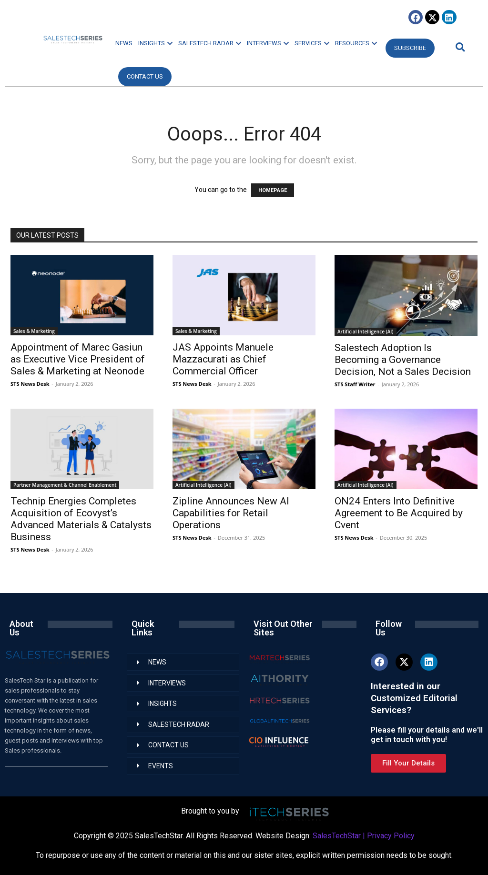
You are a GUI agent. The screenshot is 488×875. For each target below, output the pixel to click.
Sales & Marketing (34, 331)
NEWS (123, 43)
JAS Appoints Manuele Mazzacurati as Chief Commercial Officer (223, 359)
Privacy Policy (391, 835)
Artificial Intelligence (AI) (365, 331)
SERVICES (312, 43)
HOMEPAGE (272, 190)
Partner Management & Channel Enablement (64, 485)
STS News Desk (29, 383)
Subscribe (410, 47)
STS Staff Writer (355, 384)
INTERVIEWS (268, 43)
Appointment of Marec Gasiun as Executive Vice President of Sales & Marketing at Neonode (77, 359)
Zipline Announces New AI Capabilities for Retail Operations (231, 513)
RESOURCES (356, 43)
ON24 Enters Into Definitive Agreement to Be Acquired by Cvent (399, 513)
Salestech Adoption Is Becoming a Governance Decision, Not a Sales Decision (403, 359)
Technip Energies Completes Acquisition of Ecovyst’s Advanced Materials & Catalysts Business (81, 519)
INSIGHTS (155, 43)
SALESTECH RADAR (209, 43)
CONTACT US (145, 76)
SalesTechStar (337, 835)
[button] (458, 47)
